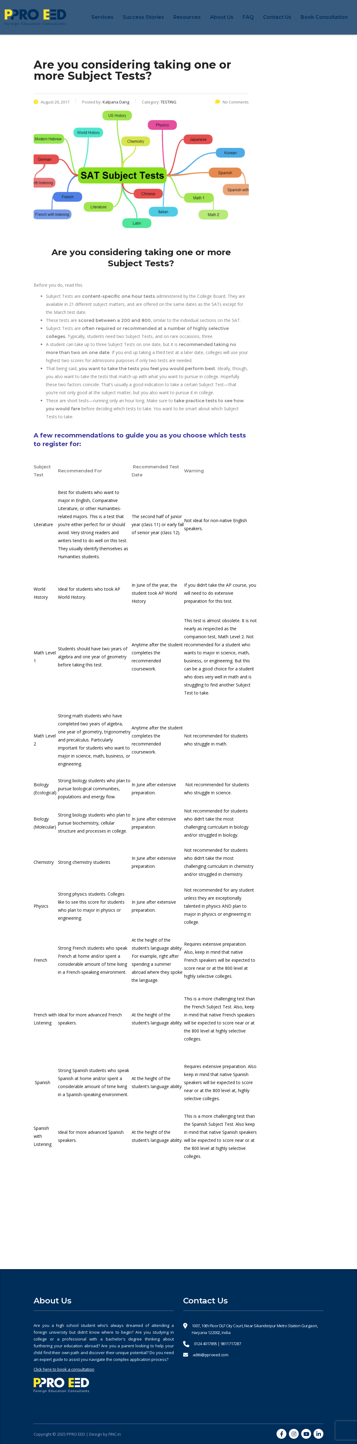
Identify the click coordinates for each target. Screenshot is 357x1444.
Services (102, 17)
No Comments (232, 102)
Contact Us (277, 17)
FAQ (248, 17)
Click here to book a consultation (64, 1369)
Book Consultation (324, 17)
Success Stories (143, 17)
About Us (221, 17)
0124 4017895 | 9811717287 (217, 1343)
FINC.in (115, 1434)
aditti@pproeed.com (210, 1354)
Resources (187, 17)
